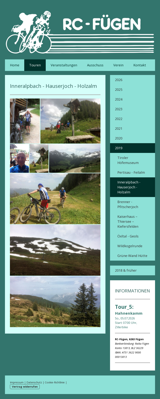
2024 (118, 99)
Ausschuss (95, 65)
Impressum (17, 382)
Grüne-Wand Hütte (132, 255)
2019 (118, 148)
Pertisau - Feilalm (131, 172)
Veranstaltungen (64, 65)
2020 (118, 138)
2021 (118, 128)
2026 (118, 80)
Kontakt (139, 65)
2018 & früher (126, 270)
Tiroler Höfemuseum (128, 160)
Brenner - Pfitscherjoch (127, 204)
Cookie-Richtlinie (55, 382)
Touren (35, 65)
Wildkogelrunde (129, 246)
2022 (118, 119)
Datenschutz (34, 382)
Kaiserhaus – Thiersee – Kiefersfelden (127, 221)
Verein (118, 65)
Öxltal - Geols (128, 236)
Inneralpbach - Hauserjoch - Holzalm (128, 187)
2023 (118, 109)
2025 (118, 89)
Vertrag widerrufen (25, 386)
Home (14, 65)
